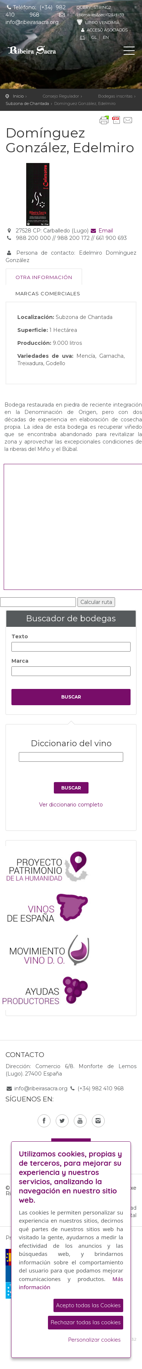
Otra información (43, 277)
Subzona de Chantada (27, 103)
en (106, 37)
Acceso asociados (104, 30)
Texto (19, 636)
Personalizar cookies (94, 1339)
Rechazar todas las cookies (86, 1322)
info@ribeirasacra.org (40, 1088)
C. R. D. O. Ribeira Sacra (39, 50)
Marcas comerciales (47, 293)
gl (94, 37)
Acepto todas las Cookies (88, 1305)
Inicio (18, 96)
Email (101, 230)
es (82, 37)
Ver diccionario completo (71, 804)
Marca (19, 661)
